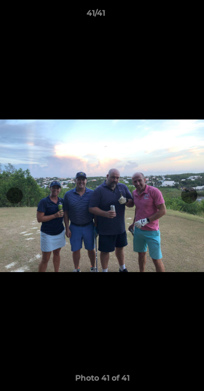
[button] (164, 16)
